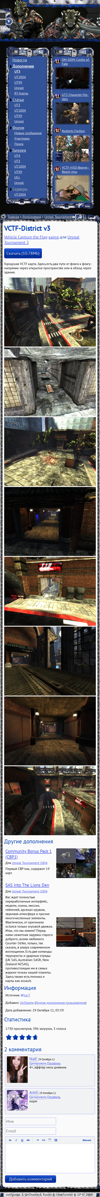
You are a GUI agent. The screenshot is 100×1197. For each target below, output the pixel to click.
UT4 (17, 155)
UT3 (17, 71)
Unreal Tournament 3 (59, 217)
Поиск (19, 144)
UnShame (27, 1003)
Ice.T (27, 995)
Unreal (19, 88)
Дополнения (23, 66)
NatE (33, 1058)
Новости (19, 59)
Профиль (53, 1063)
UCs (17, 177)
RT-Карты (21, 93)
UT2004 (20, 77)
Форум (18, 127)
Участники (22, 138)
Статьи (18, 99)
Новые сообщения (28, 133)
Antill (34, 1092)
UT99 (18, 82)
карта (54, 237)
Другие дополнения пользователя (60, 1003)
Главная (13, 217)
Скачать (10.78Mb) (23, 253)
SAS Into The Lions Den (27, 885)
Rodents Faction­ (73, 131)
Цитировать (37, 1063)
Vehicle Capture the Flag (26, 237)
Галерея (19, 150)
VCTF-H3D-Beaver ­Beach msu (76, 169)
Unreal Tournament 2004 (30, 863)
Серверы (20, 189)
